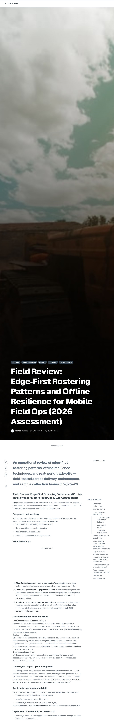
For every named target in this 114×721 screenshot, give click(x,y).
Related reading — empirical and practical (101, 611)
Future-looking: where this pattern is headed (101, 606)
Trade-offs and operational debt (99, 582)
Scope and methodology (98, 545)
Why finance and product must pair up (100, 593)
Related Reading (99, 618)
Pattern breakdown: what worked (100, 553)
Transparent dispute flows (102, 571)
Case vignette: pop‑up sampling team (101, 577)
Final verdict (97, 615)
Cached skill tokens (101, 566)
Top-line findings (99, 549)
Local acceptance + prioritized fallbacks (103, 559)
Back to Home (11, 4)
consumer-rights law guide (27, 615)
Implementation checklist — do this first (101, 587)
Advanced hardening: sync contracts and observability (100, 599)
